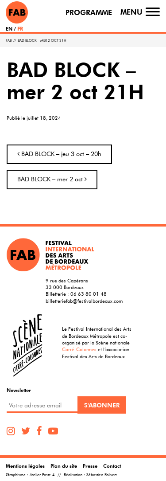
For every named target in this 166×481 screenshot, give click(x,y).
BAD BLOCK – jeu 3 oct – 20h (59, 154)
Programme (89, 12)
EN (9, 28)
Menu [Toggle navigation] (131, 12)
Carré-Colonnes (79, 349)
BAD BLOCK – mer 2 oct (52, 179)
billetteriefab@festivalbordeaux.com (84, 300)
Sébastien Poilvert (101, 474)
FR (20, 28)
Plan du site (63, 465)
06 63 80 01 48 (88, 293)
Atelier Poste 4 (42, 474)
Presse (90, 465)
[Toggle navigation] (152, 12)
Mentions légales (25, 465)
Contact (112, 465)
